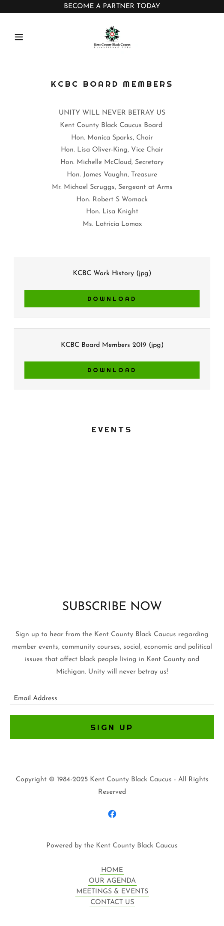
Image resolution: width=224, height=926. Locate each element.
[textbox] (112, 695)
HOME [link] (112, 870)
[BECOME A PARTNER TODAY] (112, 6)
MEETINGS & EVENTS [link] (112, 891)
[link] (112, 37)
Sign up (112, 727)
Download (112, 299)
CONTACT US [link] (112, 902)
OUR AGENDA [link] (112, 880)
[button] (25, 37)
